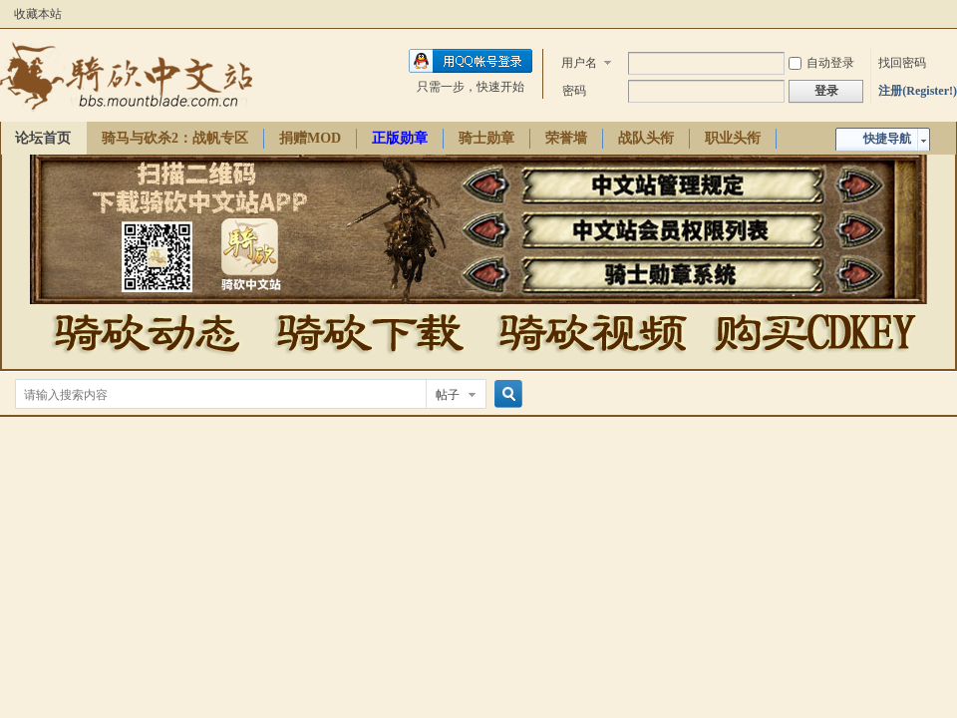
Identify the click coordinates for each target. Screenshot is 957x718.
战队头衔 (646, 138)
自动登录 (821, 63)
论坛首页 (43, 138)
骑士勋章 (486, 138)
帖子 (448, 395)
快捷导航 (887, 139)
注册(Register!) (917, 91)
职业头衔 (733, 138)
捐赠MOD (310, 138)
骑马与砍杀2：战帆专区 (175, 138)
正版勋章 (400, 138)
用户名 (579, 63)
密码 (574, 91)
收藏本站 (38, 14)
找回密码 (902, 63)
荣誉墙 (566, 138)
